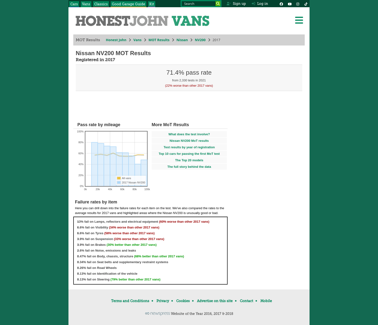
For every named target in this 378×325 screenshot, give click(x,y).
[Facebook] (281, 4)
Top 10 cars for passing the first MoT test (189, 154)
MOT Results (158, 40)
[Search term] (201, 3)
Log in (260, 4)
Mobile (266, 301)
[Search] (218, 3)
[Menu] (299, 20)
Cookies (183, 301)
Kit (151, 4)
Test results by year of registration (189, 147)
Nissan (182, 40)
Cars (74, 4)
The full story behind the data (189, 167)
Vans (86, 4)
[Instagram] (297, 4)
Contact (246, 301)
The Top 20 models (189, 160)
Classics (101, 4)
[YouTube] (289, 4)
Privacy (162, 301)
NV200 (200, 40)
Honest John (116, 40)
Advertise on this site (215, 301)
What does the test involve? (189, 134)
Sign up (236, 4)
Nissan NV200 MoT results (189, 141)
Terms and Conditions (130, 301)
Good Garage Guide (128, 4)
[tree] (150, 251)
